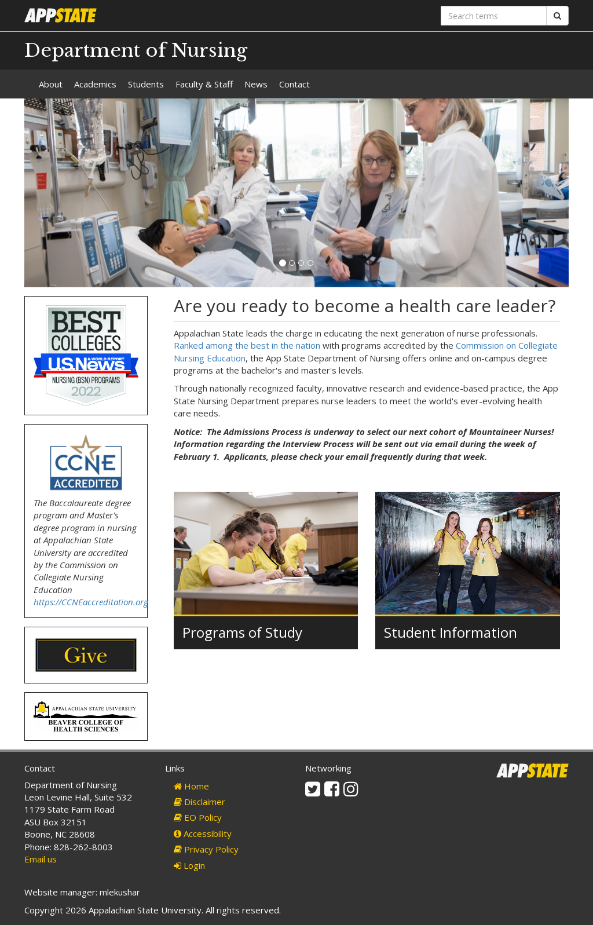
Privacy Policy (206, 849)
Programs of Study (242, 632)
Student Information (450, 632)
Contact (294, 84)
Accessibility (203, 833)
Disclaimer (199, 801)
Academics (95, 84)
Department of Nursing (135, 50)
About (51, 84)
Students (146, 84)
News (256, 84)
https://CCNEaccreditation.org (91, 602)
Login (189, 865)
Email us (40, 859)
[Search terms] (494, 15)
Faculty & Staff (204, 84)
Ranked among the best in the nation (247, 345)
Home (191, 786)
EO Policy (198, 817)
